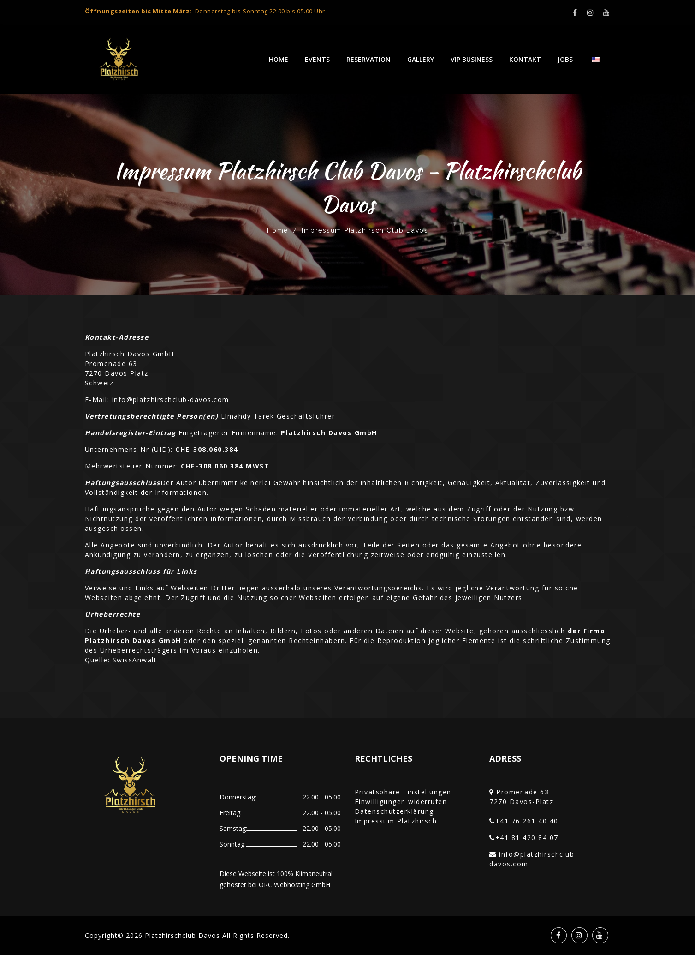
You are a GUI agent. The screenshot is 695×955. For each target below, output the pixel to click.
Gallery (420, 59)
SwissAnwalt (135, 659)
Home (278, 59)
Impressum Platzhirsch (396, 821)
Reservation (368, 59)
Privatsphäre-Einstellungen (403, 791)
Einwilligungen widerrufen (401, 801)
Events (317, 59)
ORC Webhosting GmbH (294, 884)
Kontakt (525, 59)
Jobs (565, 59)
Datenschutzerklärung (394, 811)
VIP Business (472, 59)
